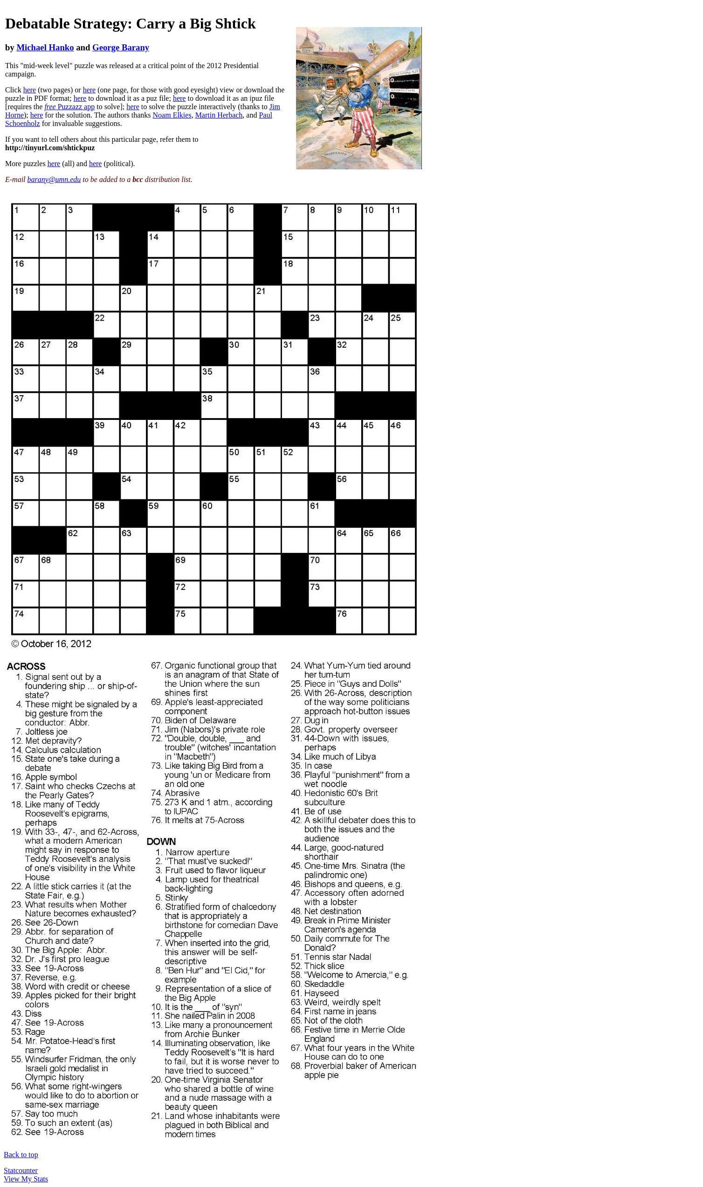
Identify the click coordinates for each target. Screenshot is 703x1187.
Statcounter (21, 1170)
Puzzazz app (69, 107)
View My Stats (26, 1179)
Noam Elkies (172, 115)
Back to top (21, 1155)
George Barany (120, 47)
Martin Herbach (219, 115)
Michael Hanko (45, 47)
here (29, 90)
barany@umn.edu (54, 179)
